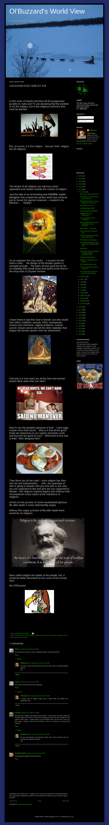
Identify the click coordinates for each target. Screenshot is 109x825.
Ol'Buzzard (24, 663)
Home (40, 801)
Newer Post (13, 801)
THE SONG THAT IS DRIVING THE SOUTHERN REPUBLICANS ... (89, 253)
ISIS (50, 635)
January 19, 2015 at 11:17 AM (40, 696)
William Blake (14, 637)
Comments (82, 121)
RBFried (58, 816)
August (82, 293)
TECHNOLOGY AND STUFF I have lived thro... (89, 197)
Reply (16, 655)
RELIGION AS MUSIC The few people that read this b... (89, 202)
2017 (80, 310)
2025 (80, 331)
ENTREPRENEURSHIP (87, 208)
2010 (80, 176)
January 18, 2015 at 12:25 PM (29, 682)
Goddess (37, 635)
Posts (80, 117)
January (83, 192)
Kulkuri (17, 649)
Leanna (17, 682)
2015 (80, 189)
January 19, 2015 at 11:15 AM (40, 663)
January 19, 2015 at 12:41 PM (36, 753)
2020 (80, 318)
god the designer (30, 635)
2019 (80, 315)
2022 (80, 323)
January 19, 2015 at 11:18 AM (40, 734)
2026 (80, 334)
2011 (80, 179)
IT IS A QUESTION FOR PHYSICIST (87, 219)
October (83, 298)
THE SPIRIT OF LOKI (86, 205)
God (23, 635)
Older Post (65, 801)
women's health (22, 637)
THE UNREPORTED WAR (88, 264)
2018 (80, 312)
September (84, 295)
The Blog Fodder (20, 753)
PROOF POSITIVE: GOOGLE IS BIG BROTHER (89, 236)
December (83, 303)
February (83, 276)
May (81, 285)
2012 (80, 181)
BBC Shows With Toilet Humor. (89, 194)
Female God (18, 635)
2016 (80, 307)
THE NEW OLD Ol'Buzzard (88, 240)
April (81, 282)
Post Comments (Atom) (25, 804)
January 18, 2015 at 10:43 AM (29, 649)
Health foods (44, 635)
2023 (80, 326)
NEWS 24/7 (83, 248)
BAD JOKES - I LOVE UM (88, 228)
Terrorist (65, 635)
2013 (80, 184)
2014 (80, 187)
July (81, 290)
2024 (80, 328)
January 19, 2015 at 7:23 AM (30, 713)
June (82, 287)
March (82, 279)
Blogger (71, 816)
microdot (18, 713)
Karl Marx (54, 635)
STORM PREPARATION (87, 257)
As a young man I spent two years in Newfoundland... (88, 272)
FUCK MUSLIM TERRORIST (89, 211)
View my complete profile (84, 143)
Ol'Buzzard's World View (47, 11)
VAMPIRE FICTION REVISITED (86, 214)
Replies (19, 659)
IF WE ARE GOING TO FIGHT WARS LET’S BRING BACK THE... (89, 244)
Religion (60, 635)
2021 (80, 320)
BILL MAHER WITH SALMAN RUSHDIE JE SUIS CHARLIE (89, 224)
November (83, 301)
